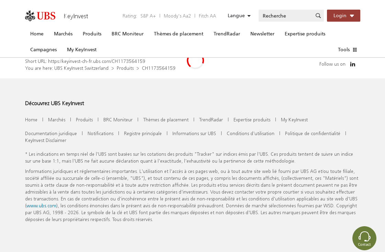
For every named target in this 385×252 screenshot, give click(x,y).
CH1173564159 (158, 68)
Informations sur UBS (194, 133)
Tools (344, 49)
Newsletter (262, 34)
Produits (92, 34)
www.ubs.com (41, 205)
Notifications (100, 133)
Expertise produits (305, 34)
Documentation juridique (51, 133)
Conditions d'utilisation (250, 133)
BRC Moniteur (128, 34)
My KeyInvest (82, 49)
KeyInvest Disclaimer (45, 140)
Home (37, 34)
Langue (236, 15)
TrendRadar (227, 34)
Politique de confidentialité (312, 133)
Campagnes (43, 49)
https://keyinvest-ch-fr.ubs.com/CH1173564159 (96, 61)
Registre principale (143, 133)
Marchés (63, 34)
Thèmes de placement (178, 34)
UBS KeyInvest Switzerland (81, 68)
